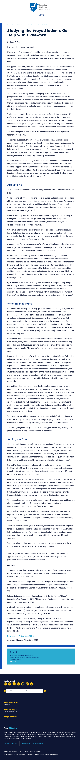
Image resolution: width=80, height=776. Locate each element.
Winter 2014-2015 (44, 25)
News (15, 25)
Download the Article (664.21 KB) (22, 652)
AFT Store (14, 759)
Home (11, 25)
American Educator (32, 25)
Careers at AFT (26, 759)
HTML (13, 677)
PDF (17, 677)
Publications (22, 25)
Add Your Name (45, 707)
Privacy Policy (38, 759)
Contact (6, 759)
